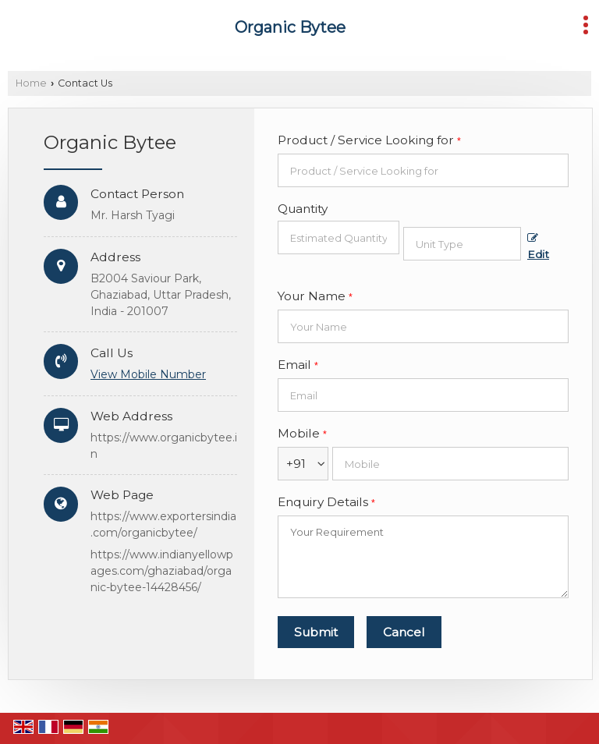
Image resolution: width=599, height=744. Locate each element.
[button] (148, 374)
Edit (538, 246)
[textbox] (462, 243)
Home (31, 83)
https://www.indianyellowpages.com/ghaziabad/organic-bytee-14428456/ (161, 570)
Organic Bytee (290, 27)
